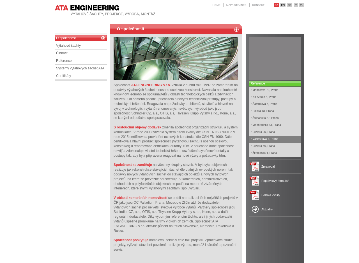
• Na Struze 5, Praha (263, 96)
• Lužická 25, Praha (263, 131)
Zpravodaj (268, 166)
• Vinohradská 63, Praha (266, 124)
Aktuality (267, 209)
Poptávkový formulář (275, 180)
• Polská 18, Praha (262, 110)
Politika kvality (270, 195)
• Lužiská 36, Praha (263, 145)
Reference (258, 83)
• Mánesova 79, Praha (265, 89)
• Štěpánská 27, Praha (265, 117)
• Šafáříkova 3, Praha (264, 103)
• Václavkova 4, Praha (264, 138)
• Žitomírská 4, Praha (264, 152)
